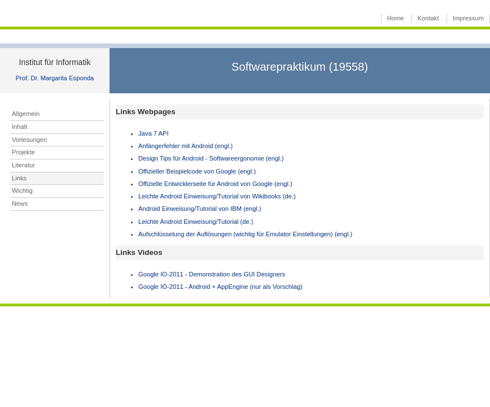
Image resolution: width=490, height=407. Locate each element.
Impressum (468, 18)
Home (395, 18)
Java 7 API (153, 133)
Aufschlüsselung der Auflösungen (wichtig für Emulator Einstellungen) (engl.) (245, 234)
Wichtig (22, 190)
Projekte (23, 152)
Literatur (23, 165)
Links (19, 178)
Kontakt (428, 18)
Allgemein (26, 113)
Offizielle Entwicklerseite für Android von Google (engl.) (215, 183)
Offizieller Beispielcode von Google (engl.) (197, 171)
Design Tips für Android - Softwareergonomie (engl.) (210, 158)
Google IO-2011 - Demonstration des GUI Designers (211, 274)
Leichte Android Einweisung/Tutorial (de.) (195, 221)
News (20, 203)
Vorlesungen (29, 139)
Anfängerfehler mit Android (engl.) (185, 145)
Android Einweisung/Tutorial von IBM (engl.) (199, 208)
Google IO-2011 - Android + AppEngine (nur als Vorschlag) (220, 286)
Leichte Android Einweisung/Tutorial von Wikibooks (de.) (217, 196)
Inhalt (19, 126)
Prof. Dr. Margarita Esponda (55, 78)
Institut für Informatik (55, 62)
